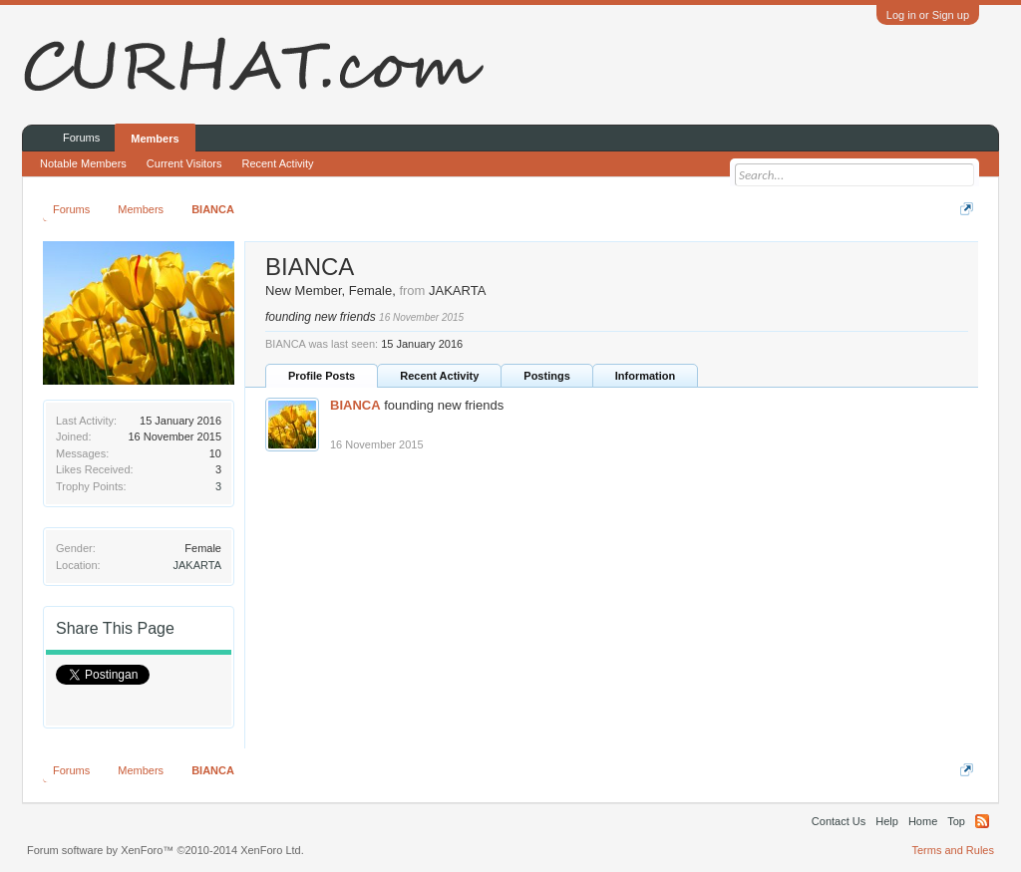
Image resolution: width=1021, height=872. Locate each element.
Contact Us (838, 821)
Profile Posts (321, 376)
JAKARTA (197, 565)
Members (154, 139)
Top (956, 821)
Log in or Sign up (927, 15)
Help (886, 821)
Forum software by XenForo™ (165, 850)
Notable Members (83, 163)
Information (645, 376)
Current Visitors (184, 163)
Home (922, 821)
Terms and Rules (952, 850)
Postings (546, 376)
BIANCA (355, 405)
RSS (982, 821)
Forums (81, 138)
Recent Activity (439, 376)
